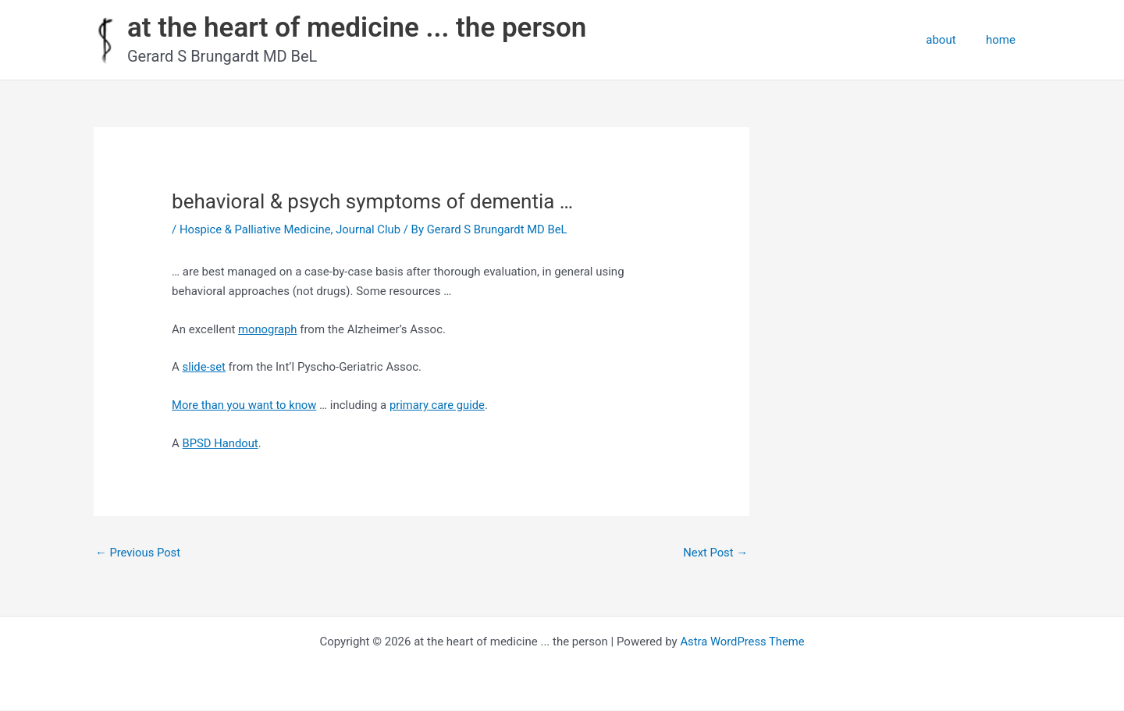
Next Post (715, 553)
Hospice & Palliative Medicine (256, 229)
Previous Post (138, 553)
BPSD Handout (221, 443)
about (951, 40)
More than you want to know (245, 405)
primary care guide (440, 405)
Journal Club (371, 229)
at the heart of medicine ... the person (356, 28)
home (1004, 40)
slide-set (204, 367)
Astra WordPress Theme (742, 642)
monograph (268, 329)
